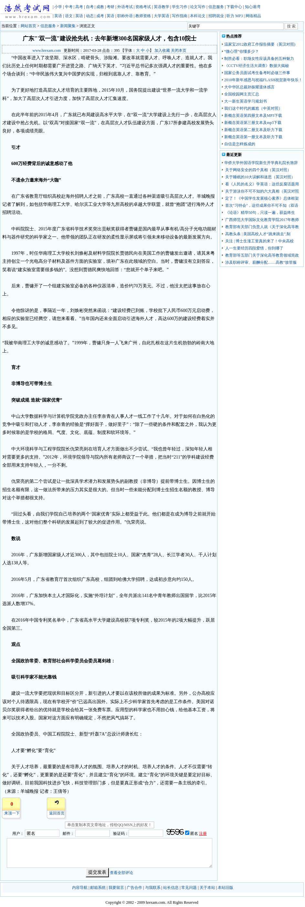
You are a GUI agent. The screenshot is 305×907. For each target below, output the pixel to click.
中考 (69, 7)
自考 (90, 7)
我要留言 (116, 887)
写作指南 (179, 16)
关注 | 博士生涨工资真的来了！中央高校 (259, 241)
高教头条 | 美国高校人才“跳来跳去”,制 (257, 234)
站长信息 (171, 887)
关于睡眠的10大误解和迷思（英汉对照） (259, 177)
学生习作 (179, 7)
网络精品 (253, 16)
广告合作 (134, 887)
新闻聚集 (68, 26)
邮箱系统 (98, 887)
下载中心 (234, 7)
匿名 (194, 833)
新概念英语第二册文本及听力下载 (253, 129)
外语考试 (125, 7)
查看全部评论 (121, 872)
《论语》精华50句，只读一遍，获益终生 (259, 212)
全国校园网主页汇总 (241, 94)
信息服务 (216, 7)
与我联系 (153, 887)
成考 (100, 16)
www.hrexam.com (47, 50)
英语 (58, 16)
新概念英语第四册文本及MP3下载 (253, 115)
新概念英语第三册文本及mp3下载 (252, 122)
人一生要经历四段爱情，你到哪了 (253, 248)
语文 (69, 16)
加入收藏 (162, 50)
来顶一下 (12, 813)
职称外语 (125, 16)
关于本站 (207, 887)
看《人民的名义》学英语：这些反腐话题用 (261, 184)
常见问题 (189, 887)
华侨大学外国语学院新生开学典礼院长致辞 (261, 162)
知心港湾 (252, 7)
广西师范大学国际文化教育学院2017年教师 (261, 219)
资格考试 (143, 7)
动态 (90, 16)
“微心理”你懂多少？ (241, 51)
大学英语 (161, 16)
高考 (79, 7)
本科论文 (197, 16)
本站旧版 (225, 887)
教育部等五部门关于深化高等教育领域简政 (261, 255)
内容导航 (80, 887)
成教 (100, 7)
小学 (58, 7)
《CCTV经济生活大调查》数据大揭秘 (256, 65)
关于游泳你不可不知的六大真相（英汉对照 (261, 191)
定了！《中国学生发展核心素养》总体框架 (261, 198)
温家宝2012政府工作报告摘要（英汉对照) (259, 44)
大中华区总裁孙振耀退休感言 (249, 87)
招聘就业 (216, 16)
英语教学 (161, 7)
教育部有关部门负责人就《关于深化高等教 (261, 227)
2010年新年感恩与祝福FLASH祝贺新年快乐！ (263, 80)
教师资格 (143, 16)
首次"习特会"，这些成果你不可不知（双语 (261, 205)
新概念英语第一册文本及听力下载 (253, 137)
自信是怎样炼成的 (239, 144)
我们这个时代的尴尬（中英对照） (253, 108)
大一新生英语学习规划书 (245, 101)
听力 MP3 (234, 16)
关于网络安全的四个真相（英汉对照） (257, 170)
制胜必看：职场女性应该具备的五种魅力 (259, 58)
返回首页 (57, 813)
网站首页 (28, 26)
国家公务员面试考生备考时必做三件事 (257, 73)
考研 (110, 7)
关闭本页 (178, 50)
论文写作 (197, 7)
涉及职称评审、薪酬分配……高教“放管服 (260, 262)
